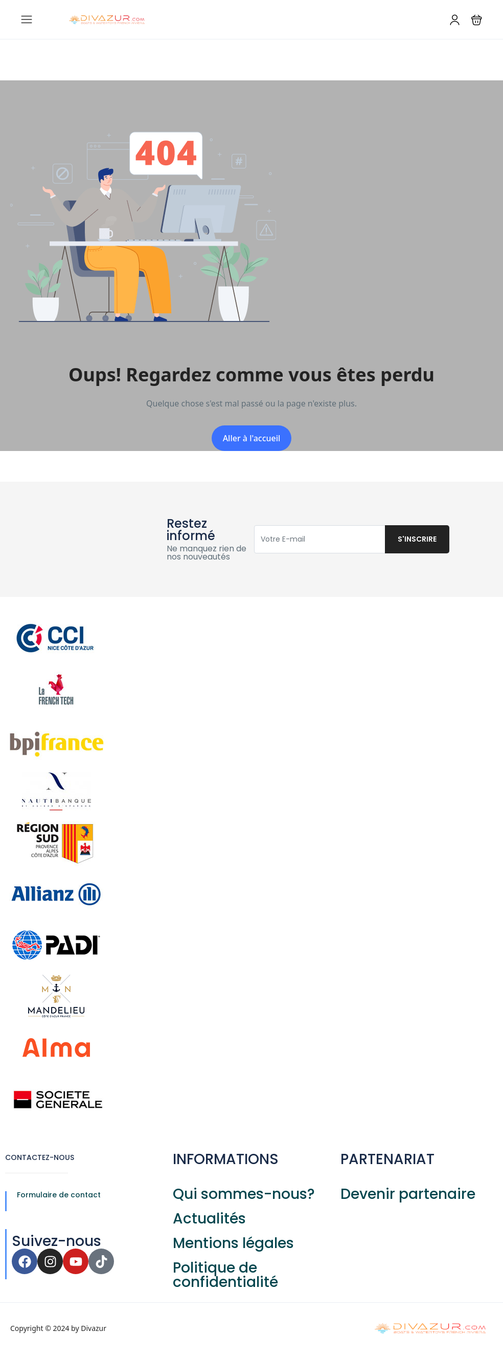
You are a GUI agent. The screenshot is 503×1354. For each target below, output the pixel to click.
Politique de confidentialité (225, 1275)
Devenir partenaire (407, 1194)
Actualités (209, 1219)
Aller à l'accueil (252, 438)
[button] (477, 20)
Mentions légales (233, 1243)
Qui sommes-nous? (244, 1194)
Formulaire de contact (59, 1195)
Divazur (93, 1328)
